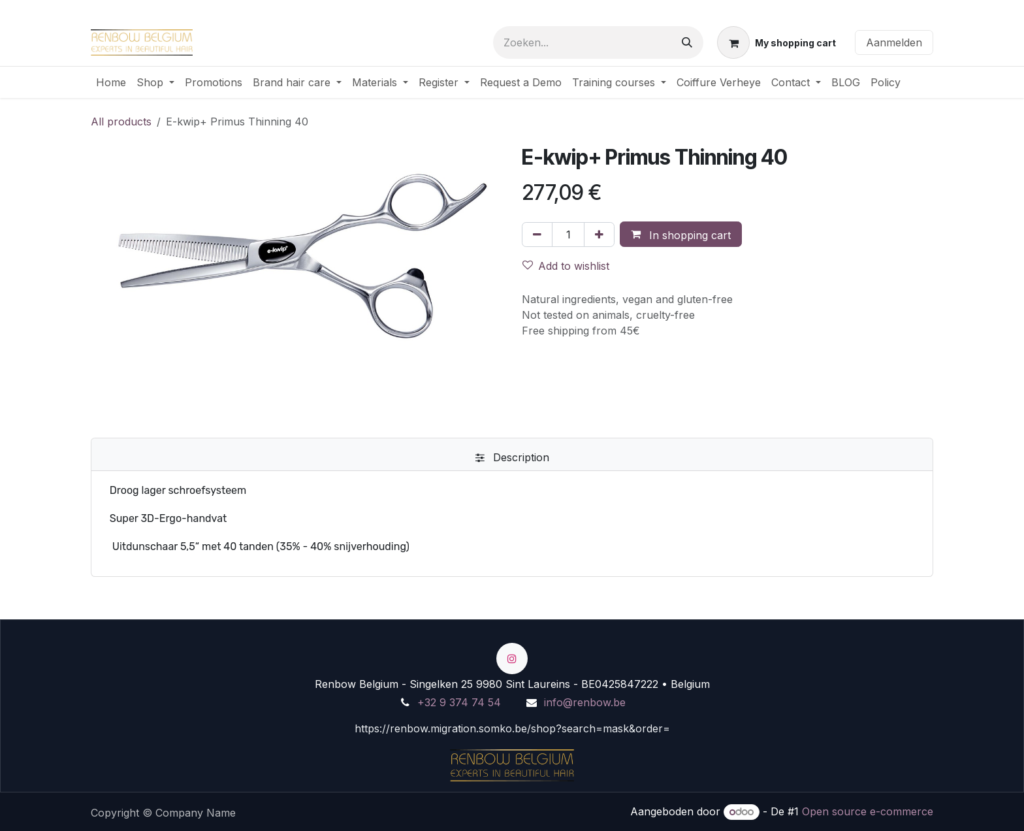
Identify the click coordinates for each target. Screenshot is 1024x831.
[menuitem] (111, 82)
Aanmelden (894, 42)
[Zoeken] (687, 42)
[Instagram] (512, 658)
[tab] (512, 457)
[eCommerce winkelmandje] (776, 42)
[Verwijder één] (537, 234)
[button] (681, 234)
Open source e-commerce (867, 811)
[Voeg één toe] (599, 234)
